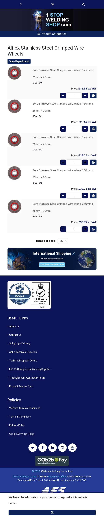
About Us (14, 326)
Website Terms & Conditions (24, 408)
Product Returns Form (21, 386)
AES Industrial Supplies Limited (56, 471)
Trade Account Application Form (27, 377)
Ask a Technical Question (23, 352)
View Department (19, 61)
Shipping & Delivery (19, 343)
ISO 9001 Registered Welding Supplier (29, 369)
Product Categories (52, 34)
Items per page (45, 240)
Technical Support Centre (23, 360)
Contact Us (15, 334)
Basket (52, 4)
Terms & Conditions (20, 416)
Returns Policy (17, 425)
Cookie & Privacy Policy (21, 433)
